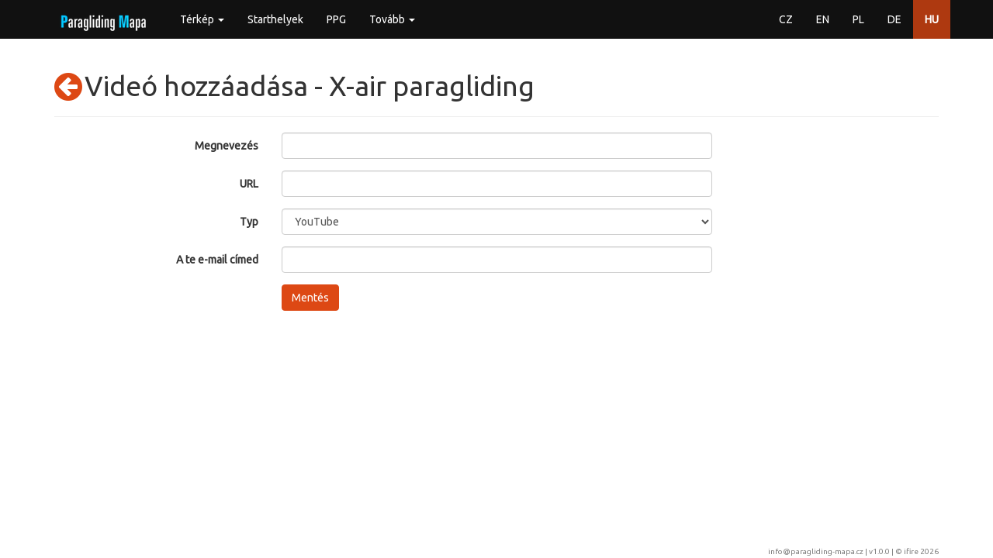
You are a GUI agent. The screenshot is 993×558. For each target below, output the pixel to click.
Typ (249, 221)
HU (932, 19)
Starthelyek (275, 19)
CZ (786, 19)
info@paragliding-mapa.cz (815, 551)
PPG (336, 19)
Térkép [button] (202, 19)
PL (858, 19)
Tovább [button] (392, 19)
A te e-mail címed (217, 259)
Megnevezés (226, 146)
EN (822, 19)
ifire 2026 (921, 551)
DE (894, 19)
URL (249, 183)
